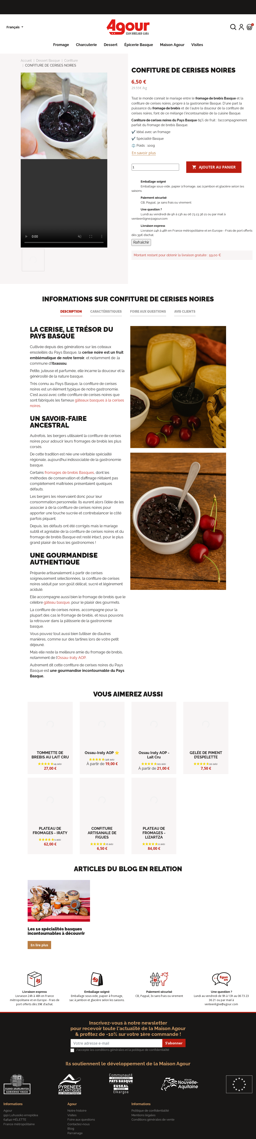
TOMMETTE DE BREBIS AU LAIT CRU (50, 755)
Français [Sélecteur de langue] (13, 27)
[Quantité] (155, 167)
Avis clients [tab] (184, 311)
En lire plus (39, 945)
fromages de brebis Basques (69, 472)
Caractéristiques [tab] (106, 311)
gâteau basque (57, 602)
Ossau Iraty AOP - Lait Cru (154, 755)
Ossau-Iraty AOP (71, 657)
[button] (233, 27)
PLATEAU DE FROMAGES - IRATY (50, 830)
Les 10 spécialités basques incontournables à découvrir (56, 931)
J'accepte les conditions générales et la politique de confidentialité (122, 1050)
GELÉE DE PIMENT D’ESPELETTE (206, 755)
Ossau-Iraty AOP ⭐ (102, 753)
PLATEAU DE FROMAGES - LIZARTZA (154, 832)
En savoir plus (144, 152)
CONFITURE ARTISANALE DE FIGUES (102, 832)
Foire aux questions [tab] (148, 311)
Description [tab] (71, 311)
